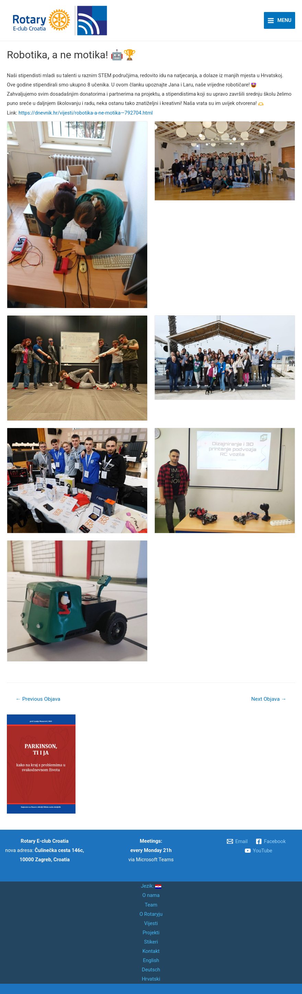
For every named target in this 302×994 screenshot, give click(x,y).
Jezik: (151, 886)
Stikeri (151, 942)
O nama (151, 895)
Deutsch (151, 970)
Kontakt (151, 951)
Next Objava (269, 699)
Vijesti (151, 923)
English (151, 960)
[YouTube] (258, 851)
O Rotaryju (150, 914)
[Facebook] (271, 841)
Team (151, 905)
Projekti (150, 933)
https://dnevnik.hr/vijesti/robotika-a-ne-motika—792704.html (86, 113)
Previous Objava (37, 699)
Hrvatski (151, 979)
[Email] (237, 841)
